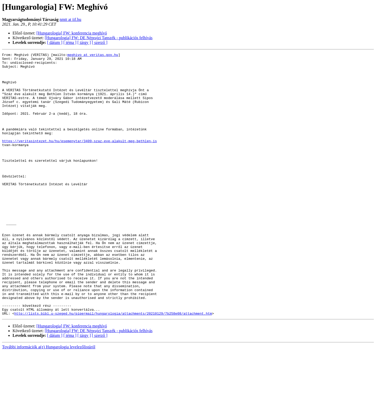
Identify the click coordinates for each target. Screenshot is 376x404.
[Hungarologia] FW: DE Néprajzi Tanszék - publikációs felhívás (99, 38)
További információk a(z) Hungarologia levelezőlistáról (48, 399)
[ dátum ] (54, 42)
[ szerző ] (100, 42)
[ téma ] (70, 42)
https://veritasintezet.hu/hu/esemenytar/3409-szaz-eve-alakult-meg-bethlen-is (79, 159)
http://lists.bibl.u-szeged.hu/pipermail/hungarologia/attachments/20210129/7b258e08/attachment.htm (113, 365)
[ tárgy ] (84, 42)
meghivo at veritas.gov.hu (92, 55)
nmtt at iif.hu (70, 19)
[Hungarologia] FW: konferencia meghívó (72, 33)
